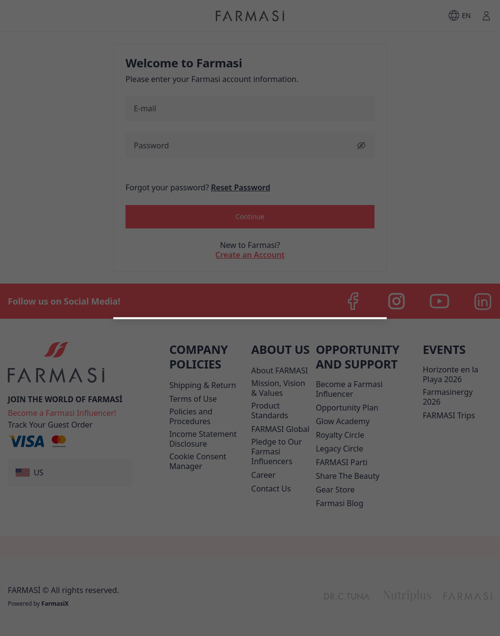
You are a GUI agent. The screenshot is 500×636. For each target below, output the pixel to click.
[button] (249, 439)
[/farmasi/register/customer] (250, 465)
